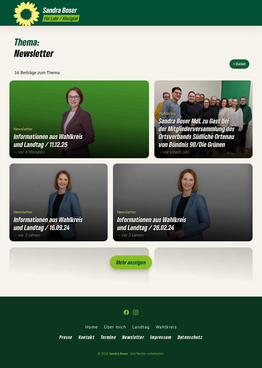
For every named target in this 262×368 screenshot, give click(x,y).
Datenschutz (190, 337)
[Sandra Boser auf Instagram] (247, 5)
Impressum (161, 337)
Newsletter (23, 128)
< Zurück (239, 64)
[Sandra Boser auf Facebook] (240, 5)
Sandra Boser (118, 353)
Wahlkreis (166, 113)
